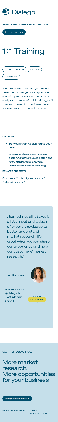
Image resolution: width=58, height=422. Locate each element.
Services (8, 24)
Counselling (24, 24)
